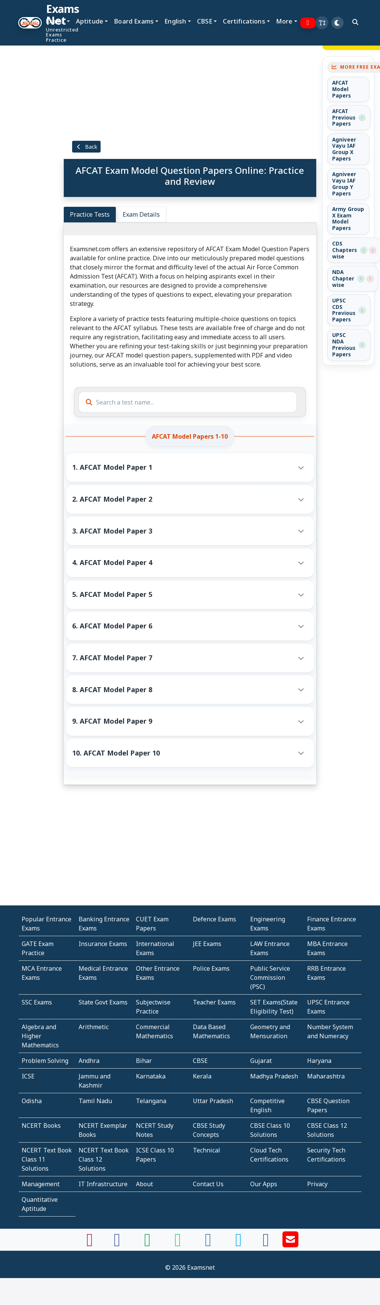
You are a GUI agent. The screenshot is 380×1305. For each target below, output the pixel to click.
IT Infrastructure (103, 1184)
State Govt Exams (103, 1002)
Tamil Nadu (95, 1101)
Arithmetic (94, 1027)
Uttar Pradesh (213, 1101)
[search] (355, 22)
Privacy (317, 1184)
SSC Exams (37, 1002)
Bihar (144, 1060)
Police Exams (211, 968)
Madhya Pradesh (274, 1076)
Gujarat (261, 1060)
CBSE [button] (205, 21)
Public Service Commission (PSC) (270, 977)
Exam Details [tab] (141, 214)
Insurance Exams (103, 944)
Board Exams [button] (134, 21)
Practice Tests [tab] (90, 214)
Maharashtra (326, 1076)
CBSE (200, 1060)
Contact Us (208, 1184)
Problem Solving (45, 1060)
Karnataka (151, 1076)
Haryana (319, 1060)
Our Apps (263, 1184)
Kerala (202, 1076)
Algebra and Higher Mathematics (40, 1036)
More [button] (284, 21)
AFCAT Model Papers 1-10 (190, 436)
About (144, 1184)
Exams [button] (55, 21)
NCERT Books (41, 1125)
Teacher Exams (214, 1002)
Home (30, 21)
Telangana (151, 1101)
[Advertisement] (26, 139)
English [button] (175, 21)
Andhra (89, 1060)
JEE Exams (207, 944)
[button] (321, 22)
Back (87, 146)
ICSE (28, 1076)
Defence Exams (214, 919)
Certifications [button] (244, 21)
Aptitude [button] (89, 21)
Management (41, 1184)
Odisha (32, 1101)
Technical (206, 1150)
